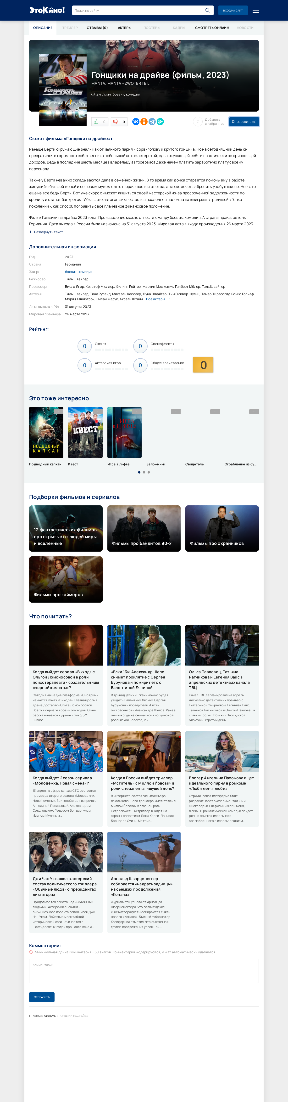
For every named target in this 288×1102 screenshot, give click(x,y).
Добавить (209, 122)
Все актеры (156, 299)
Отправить (42, 997)
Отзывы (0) (97, 27)
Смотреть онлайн (212, 27)
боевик (71, 271)
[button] (139, 472)
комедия (85, 271)
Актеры (125, 27)
